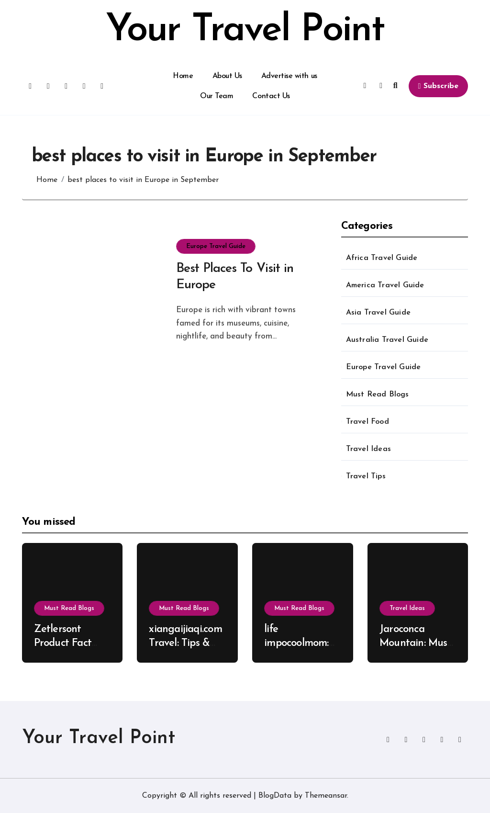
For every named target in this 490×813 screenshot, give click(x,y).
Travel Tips (366, 476)
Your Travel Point (245, 30)
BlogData (274, 796)
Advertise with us (289, 76)
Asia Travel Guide (378, 312)
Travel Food (367, 422)
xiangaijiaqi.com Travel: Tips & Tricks (185, 643)
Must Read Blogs (377, 394)
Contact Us (271, 96)
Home (183, 76)
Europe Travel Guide (215, 246)
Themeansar (326, 796)
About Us (227, 76)
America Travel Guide (385, 285)
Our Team (216, 96)
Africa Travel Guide (382, 258)
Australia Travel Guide (387, 340)
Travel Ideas (368, 449)
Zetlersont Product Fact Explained (63, 643)
